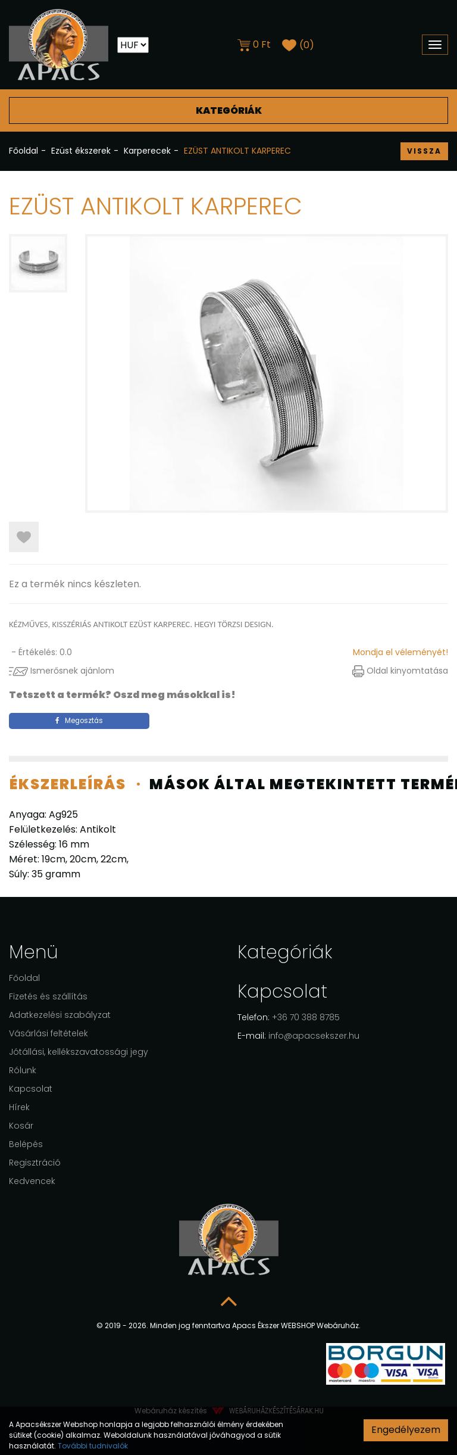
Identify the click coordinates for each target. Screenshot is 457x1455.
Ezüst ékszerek (81, 151)
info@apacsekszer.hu (298, 1036)
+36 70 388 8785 (288, 1017)
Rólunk (22, 1070)
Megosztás (79, 720)
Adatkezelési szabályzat (60, 1015)
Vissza (424, 151)
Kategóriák (228, 109)
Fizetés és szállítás (48, 996)
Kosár (21, 1126)
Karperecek (147, 151)
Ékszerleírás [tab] (68, 784)
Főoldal (23, 151)
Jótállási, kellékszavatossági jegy (78, 1052)
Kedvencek (32, 1181)
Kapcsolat (30, 1089)
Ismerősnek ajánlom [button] (61, 671)
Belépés (26, 1144)
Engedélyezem (405, 1430)
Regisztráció (35, 1163)
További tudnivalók (93, 1446)
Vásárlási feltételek (48, 1033)
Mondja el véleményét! (400, 652)
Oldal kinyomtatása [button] (400, 671)
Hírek (19, 1107)
